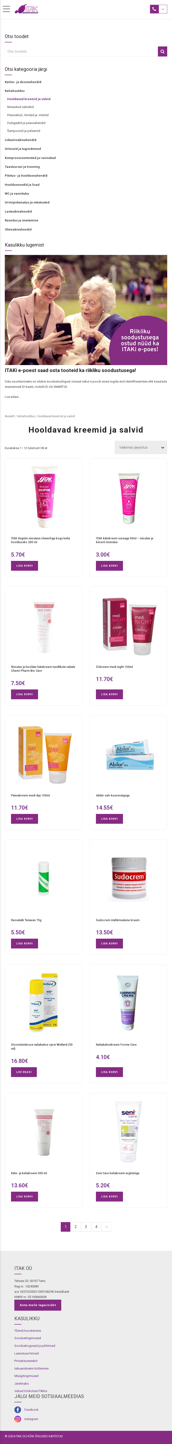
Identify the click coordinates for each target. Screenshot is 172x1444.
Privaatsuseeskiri (26, 1361)
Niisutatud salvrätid (20, 107)
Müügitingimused (26, 1376)
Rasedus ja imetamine (21, 220)
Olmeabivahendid (18, 229)
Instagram (31, 1419)
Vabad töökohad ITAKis (30, 1391)
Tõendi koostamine (27, 1330)
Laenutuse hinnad (26, 1353)
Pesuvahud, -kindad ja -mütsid (28, 115)
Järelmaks (21, 1383)
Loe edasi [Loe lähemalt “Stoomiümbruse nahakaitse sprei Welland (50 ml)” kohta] (24, 1072)
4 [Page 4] (96, 1226)
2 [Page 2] (76, 1226)
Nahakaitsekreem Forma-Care (116, 1044)
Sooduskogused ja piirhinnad (34, 1346)
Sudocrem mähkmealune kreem (117, 920)
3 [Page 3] (86, 1226)
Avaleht (10, 416)
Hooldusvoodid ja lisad (22, 184)
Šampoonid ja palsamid (23, 131)
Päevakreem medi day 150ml (30, 795)
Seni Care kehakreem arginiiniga (117, 1173)
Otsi (162, 51)
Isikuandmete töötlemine (31, 1368)
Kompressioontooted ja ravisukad (30, 158)
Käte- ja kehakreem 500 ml (29, 1173)
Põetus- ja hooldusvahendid (26, 175)
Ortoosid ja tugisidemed (23, 149)
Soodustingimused (27, 1338)
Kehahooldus (15, 91)
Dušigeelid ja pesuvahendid (26, 123)
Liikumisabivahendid (20, 140)
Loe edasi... (13, 397)
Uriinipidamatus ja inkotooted (27, 202)
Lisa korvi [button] (24, 565)
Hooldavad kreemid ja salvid (28, 99)
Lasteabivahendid (18, 211)
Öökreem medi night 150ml (114, 667)
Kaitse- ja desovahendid (23, 82)
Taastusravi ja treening (22, 167)
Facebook (31, 1409)
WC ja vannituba (17, 193)
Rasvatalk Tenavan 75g (26, 920)
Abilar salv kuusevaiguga (112, 795)
